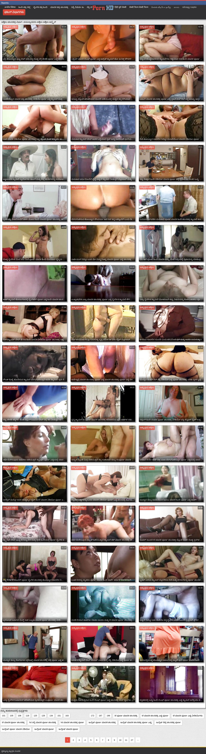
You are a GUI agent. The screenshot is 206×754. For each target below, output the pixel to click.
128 (43, 715)
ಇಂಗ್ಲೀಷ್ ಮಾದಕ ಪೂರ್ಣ (44, 729)
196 (108, 715)
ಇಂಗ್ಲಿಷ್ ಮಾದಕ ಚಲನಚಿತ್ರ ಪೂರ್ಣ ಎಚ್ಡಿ (135, 722)
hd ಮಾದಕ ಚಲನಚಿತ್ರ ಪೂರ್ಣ (72, 722)
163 (67, 715)
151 (59, 715)
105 (11, 715)
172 (92, 715)
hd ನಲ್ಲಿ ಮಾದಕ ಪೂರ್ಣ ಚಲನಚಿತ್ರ (42, 722)
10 (120, 740)
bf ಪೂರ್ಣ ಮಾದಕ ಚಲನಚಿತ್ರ (126, 715)
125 (35, 715)
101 (3, 715)
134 (51, 715)
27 (132, 740)
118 (27, 715)
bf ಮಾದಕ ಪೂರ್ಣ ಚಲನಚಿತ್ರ (13, 722)
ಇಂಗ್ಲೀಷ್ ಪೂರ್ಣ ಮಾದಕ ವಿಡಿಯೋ (16, 729)
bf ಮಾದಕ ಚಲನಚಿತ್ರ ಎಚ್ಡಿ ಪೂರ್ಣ (155, 715)
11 (126, 740)
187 (100, 715)
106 (19, 715)
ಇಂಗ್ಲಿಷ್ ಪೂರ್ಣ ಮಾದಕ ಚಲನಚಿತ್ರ (102, 722)
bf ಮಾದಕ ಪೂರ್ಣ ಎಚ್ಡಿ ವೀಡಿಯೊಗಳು (188, 715)
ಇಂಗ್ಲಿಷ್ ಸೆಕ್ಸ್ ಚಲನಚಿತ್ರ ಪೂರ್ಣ (168, 722)
